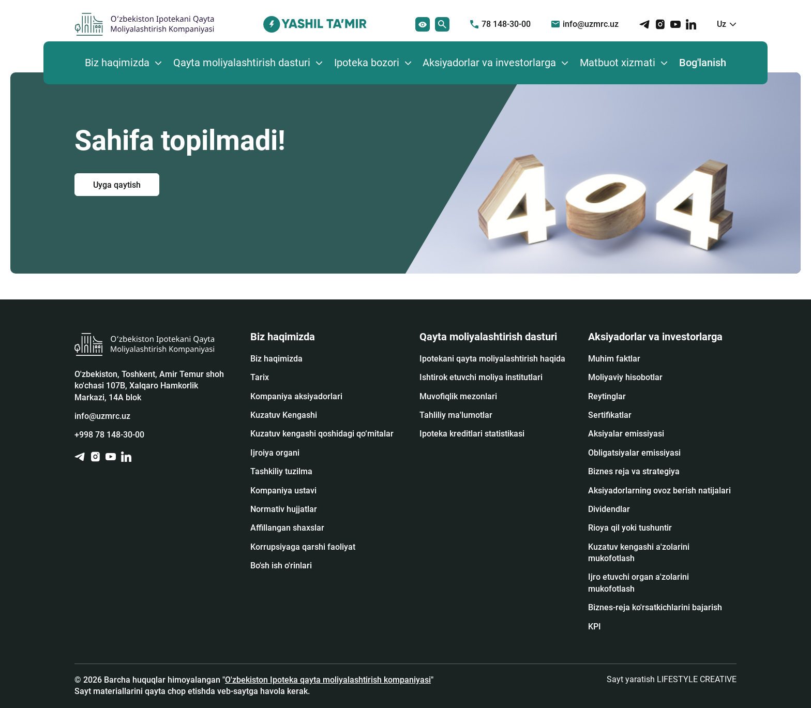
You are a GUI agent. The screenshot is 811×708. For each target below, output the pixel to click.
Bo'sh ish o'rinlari (281, 565)
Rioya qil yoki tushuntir (630, 528)
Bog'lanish (702, 62)
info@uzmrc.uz (585, 24)
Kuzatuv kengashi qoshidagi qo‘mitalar (322, 434)
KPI (594, 626)
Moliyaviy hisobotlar (625, 377)
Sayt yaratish (672, 679)
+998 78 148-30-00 (109, 435)
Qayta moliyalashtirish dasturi (241, 62)
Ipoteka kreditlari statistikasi (471, 434)
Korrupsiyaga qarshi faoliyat (302, 547)
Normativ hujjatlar (283, 509)
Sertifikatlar (610, 415)
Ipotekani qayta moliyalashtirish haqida (492, 359)
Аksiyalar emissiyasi (626, 434)
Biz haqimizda (117, 62)
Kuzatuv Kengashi (283, 415)
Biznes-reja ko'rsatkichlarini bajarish (655, 607)
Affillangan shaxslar (287, 528)
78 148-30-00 (500, 24)
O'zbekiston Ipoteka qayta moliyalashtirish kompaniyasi (328, 680)
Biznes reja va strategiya (634, 471)
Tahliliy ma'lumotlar (455, 415)
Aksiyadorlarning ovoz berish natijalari (659, 490)
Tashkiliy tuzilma (281, 471)
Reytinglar (607, 396)
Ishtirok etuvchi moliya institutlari (481, 377)
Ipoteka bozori (366, 62)
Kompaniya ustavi (283, 490)
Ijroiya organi (274, 453)
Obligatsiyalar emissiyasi (634, 453)
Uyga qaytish (117, 184)
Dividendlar (609, 509)
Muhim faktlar (614, 359)
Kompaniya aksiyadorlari (296, 396)
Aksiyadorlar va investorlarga (489, 62)
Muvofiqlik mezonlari (458, 396)
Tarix (259, 377)
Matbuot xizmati (617, 62)
